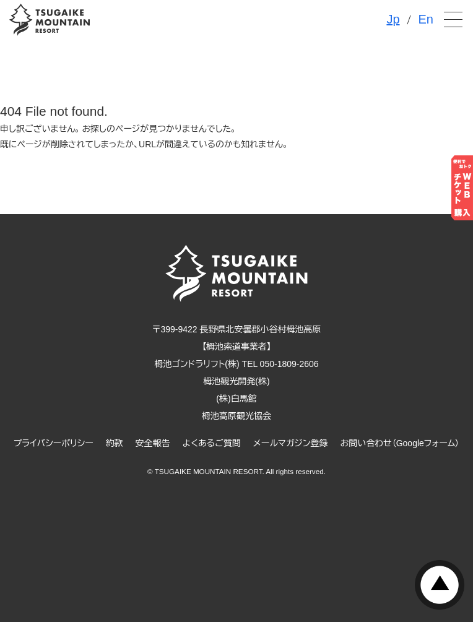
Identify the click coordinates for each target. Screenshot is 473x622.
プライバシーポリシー (53, 443)
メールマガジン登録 (290, 443)
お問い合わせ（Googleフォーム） (400, 443)
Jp (392, 19)
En (426, 19)
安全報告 (153, 443)
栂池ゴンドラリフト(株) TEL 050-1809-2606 (236, 364)
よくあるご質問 (212, 443)
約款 (114, 443)
